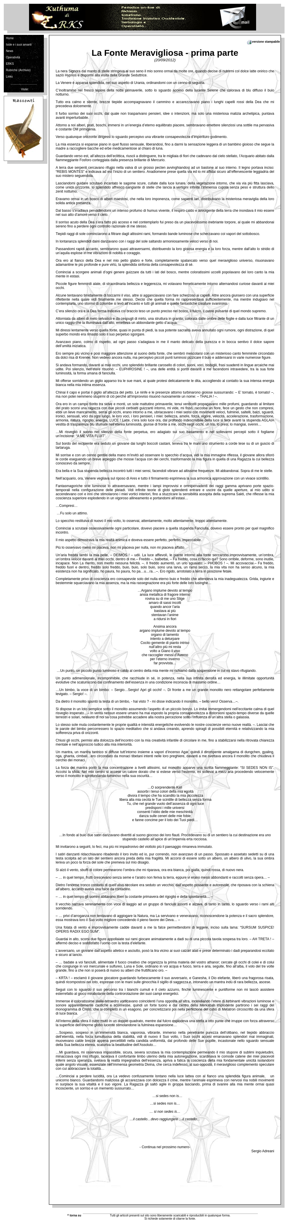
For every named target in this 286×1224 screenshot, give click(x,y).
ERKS (10, 63)
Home (10, 38)
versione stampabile (263, 41)
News (9, 51)
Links (9, 76)
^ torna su (74, 1215)
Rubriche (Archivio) (18, 70)
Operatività (13, 57)
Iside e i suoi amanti (18, 44)
